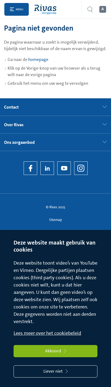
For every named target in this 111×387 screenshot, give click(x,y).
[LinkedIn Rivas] (47, 168)
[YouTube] (64, 168)
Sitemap (55, 219)
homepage (38, 59)
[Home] (46, 9)
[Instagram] (81, 168)
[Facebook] (30, 168)
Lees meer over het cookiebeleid (47, 333)
